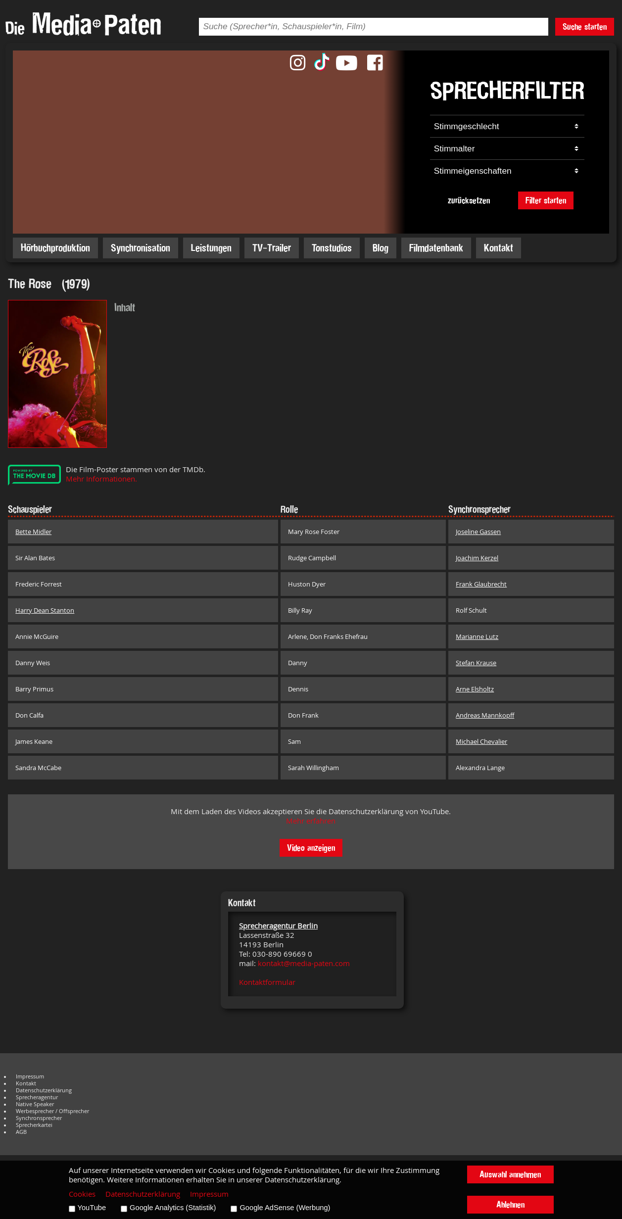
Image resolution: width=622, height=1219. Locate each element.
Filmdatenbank (436, 248)
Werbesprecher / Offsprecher (52, 1111)
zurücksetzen (469, 200)
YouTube (92, 1208)
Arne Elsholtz (475, 688)
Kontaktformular (267, 982)
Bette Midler (33, 531)
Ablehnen (510, 1204)
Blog (380, 248)
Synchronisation (140, 248)
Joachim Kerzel (477, 557)
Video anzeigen (311, 847)
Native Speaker (35, 1104)
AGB (21, 1131)
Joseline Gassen (478, 531)
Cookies (82, 1194)
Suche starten (585, 26)
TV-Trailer (271, 248)
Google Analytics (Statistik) (173, 1208)
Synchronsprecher (39, 1118)
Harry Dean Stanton (44, 610)
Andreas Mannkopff (485, 715)
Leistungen (211, 248)
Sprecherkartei (34, 1124)
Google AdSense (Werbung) (284, 1208)
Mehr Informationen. (101, 479)
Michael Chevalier (481, 741)
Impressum (30, 1076)
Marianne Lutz (477, 636)
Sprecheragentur (37, 1097)
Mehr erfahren (310, 821)
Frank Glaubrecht (481, 584)
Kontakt (498, 248)
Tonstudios (332, 248)
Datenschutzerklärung (44, 1090)
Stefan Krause (476, 662)
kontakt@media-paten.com (304, 963)
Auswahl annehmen (510, 1174)
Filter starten (546, 200)
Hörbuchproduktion (55, 248)
